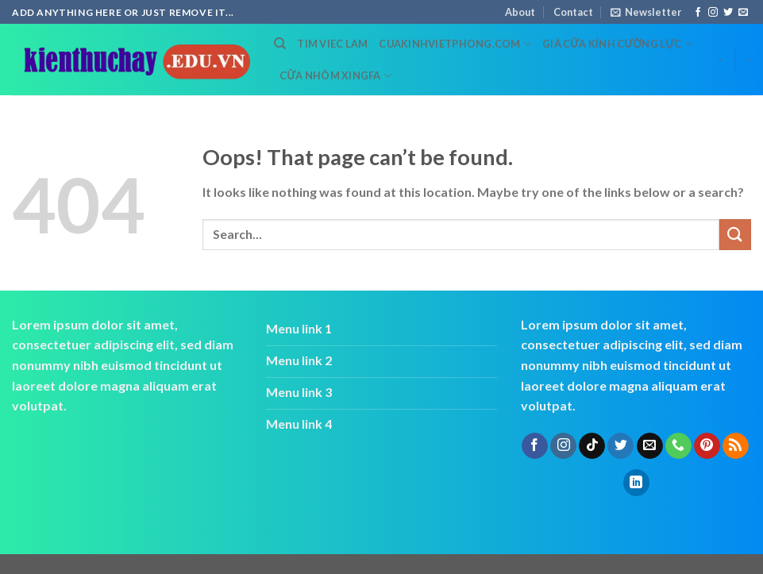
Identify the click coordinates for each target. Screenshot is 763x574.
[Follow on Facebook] (698, 12)
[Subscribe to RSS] (736, 446)
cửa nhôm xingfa (335, 75)
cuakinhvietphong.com (455, 44)
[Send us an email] (743, 12)
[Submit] (735, 234)
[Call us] (678, 446)
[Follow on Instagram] (713, 12)
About (520, 12)
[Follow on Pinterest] (707, 446)
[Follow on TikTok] (592, 446)
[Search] (280, 44)
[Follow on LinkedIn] (636, 482)
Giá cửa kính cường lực (617, 44)
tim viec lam (332, 43)
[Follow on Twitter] (728, 12)
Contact (573, 12)
